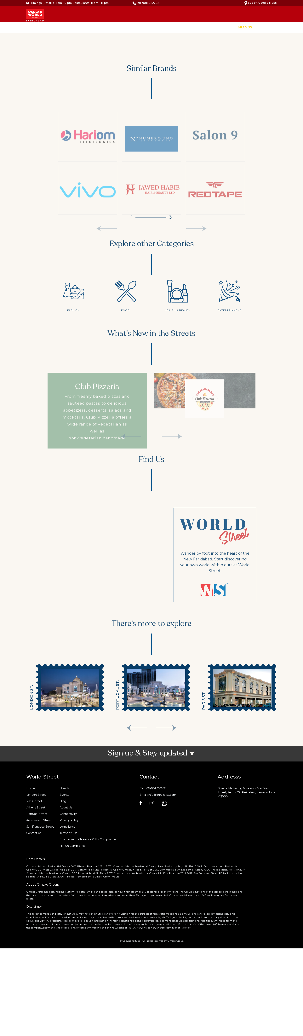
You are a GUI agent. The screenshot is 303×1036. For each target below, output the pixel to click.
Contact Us (289, 27)
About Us (66, 807)
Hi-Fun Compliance (73, 846)
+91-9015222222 (146, 3)
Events (265, 27)
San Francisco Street (40, 826)
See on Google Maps (260, 2)
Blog (63, 801)
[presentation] (136, 728)
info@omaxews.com (162, 794)
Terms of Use (68, 833)
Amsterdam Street (39, 820)
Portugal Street (36, 814)
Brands (244, 27)
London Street (36, 794)
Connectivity (68, 814)
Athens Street (35, 807)
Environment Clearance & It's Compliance (88, 839)
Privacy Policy (69, 820)
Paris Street (34, 801)
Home (226, 27)
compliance (67, 826)
